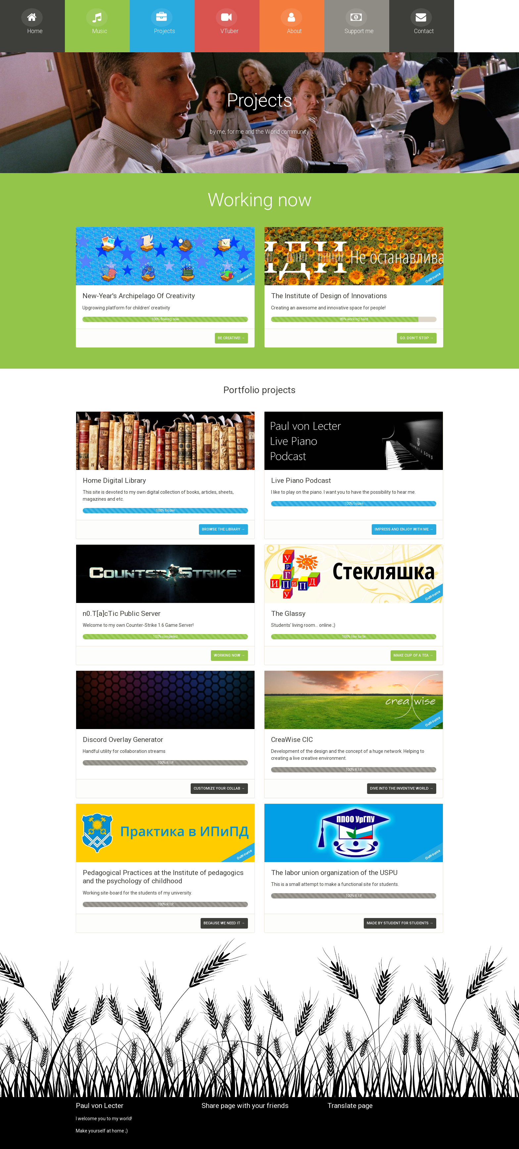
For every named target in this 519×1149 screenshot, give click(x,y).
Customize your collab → (219, 788)
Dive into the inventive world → (401, 788)
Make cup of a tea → (413, 655)
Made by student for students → (400, 923)
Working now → (229, 655)
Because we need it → (224, 923)
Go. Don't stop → (417, 338)
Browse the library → (223, 529)
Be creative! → (231, 338)
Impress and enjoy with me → (404, 529)
